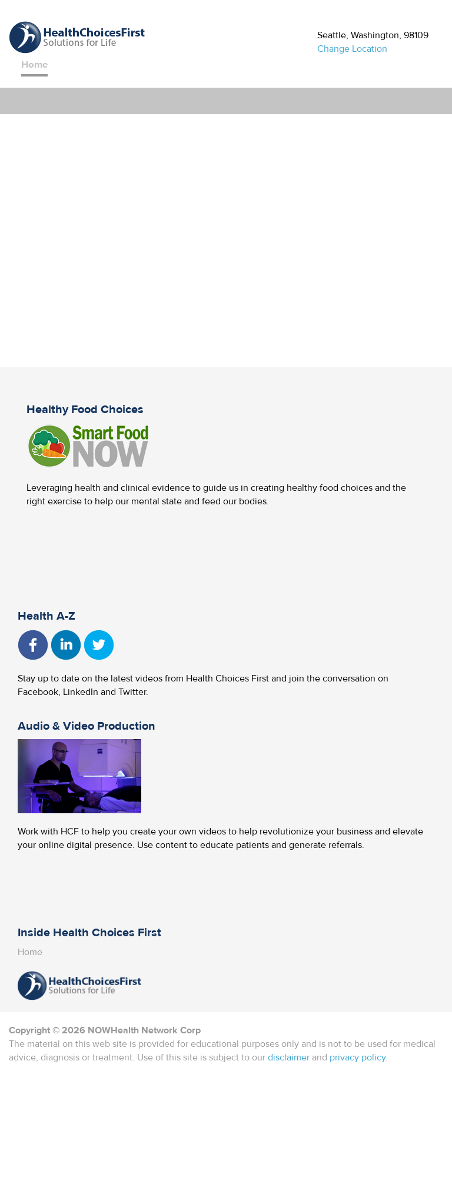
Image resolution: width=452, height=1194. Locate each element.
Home (34, 64)
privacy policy (357, 1057)
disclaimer (289, 1057)
